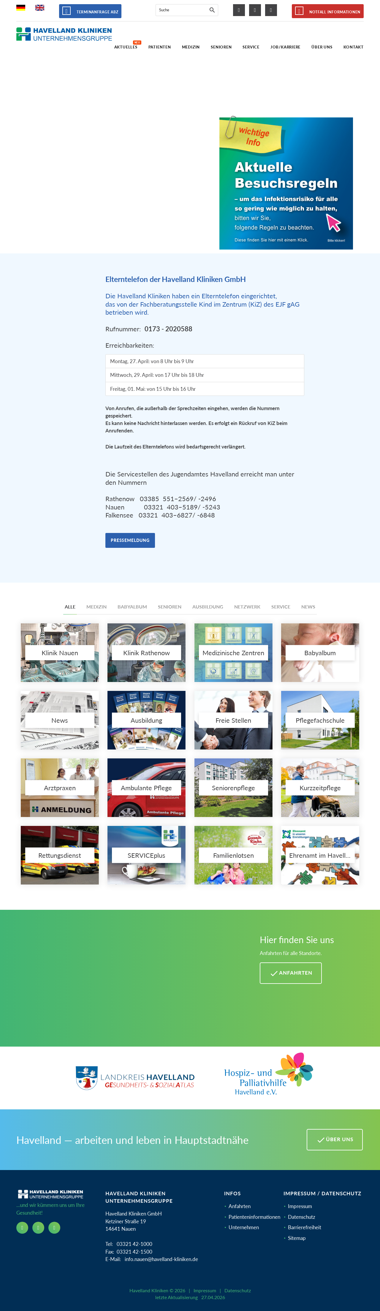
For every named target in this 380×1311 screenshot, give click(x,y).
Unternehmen (244, 1227)
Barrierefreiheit (304, 1227)
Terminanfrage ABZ (90, 11)
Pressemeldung (130, 540)
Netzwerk (247, 606)
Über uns (334, 1140)
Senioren (169, 606)
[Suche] (212, 10)
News (308, 606)
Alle (70, 606)
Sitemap (297, 1238)
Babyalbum (132, 606)
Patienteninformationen (254, 1217)
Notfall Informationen (327, 11)
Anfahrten (240, 1206)
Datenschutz (301, 1217)
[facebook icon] (239, 10)
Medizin (96, 606)
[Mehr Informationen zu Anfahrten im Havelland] (130, 983)
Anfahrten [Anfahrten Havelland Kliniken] (290, 973)
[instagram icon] (255, 10)
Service (280, 606)
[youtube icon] (271, 10)
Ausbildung (207, 606)
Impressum (300, 1206)
